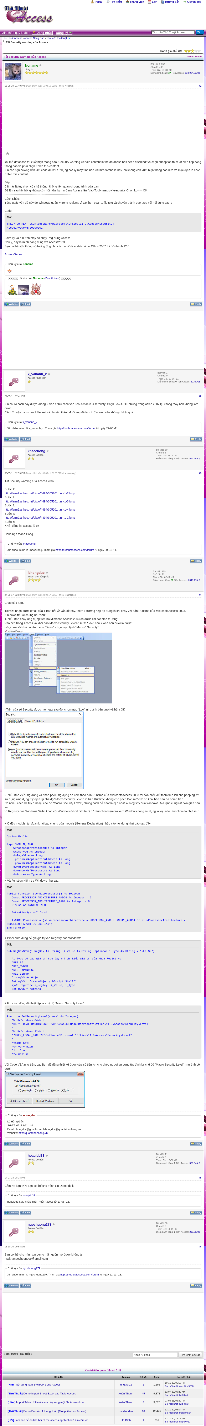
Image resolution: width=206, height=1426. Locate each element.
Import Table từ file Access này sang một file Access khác (50, 1402)
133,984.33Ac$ (192, 73)
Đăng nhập (44, 32)
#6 (200, 1246)
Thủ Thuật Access (12, 38)
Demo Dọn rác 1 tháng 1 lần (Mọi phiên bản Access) (54, 1411)
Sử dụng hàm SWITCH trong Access (38, 1384)
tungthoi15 (125, 1384)
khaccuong (36, 451)
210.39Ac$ (194, 1232)
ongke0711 (184, 1421)
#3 (200, 473)
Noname (69, 86)
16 (143, 1411)
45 (143, 1393)
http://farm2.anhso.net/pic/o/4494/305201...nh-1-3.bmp (40, 501)
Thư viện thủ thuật (56, 38)
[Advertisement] (103, 120)
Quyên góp (194, 1)
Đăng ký (62, 32)
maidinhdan (126, 1411)
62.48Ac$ (195, 381)
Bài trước (12, 1353)
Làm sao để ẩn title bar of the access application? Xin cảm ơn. (52, 1420)
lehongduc (69, 595)
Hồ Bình (126, 1420)
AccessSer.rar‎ (14, 254)
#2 (200, 396)
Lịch (154, 1)
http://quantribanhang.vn (33, 1132)
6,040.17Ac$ (193, 580)
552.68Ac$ (194, 458)
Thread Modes (194, 56)
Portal (99, 1)
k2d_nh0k (184, 1404)
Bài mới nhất (171, 1386)
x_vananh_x (37, 374)
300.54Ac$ (194, 1163)
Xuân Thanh (125, 1393)
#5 (200, 1177)
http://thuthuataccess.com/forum (76, 428)
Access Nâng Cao (34, 38)
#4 (200, 595)
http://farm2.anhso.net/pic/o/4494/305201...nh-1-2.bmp (40, 493)
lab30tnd (183, 1395)
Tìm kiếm (116, 1)
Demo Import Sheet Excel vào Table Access (49, 1393)
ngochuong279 (39, 1224)
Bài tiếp (25, 1353)
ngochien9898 (186, 1386)
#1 (200, 86)
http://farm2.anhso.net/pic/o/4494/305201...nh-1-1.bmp (40, 517)
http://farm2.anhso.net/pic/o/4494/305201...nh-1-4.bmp (40, 509)
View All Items (52, 278)
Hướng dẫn (172, 1)
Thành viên (137, 1)
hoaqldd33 (36, 1155)
